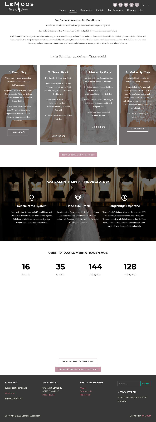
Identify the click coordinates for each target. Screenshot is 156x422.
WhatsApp (10, 393)
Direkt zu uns (48, 395)
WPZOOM (146, 416)
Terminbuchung (115, 10)
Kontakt (100, 10)
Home (63, 10)
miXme (73, 10)
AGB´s (83, 388)
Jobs (142, 10)
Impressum (85, 395)
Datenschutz (86, 391)
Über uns (131, 10)
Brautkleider (86, 10)
